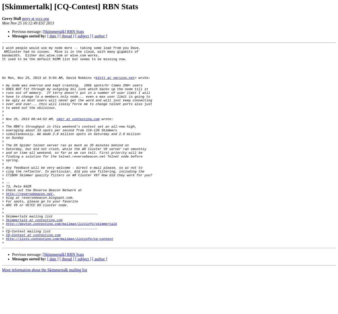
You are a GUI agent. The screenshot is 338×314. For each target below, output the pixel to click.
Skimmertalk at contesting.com (34, 255)
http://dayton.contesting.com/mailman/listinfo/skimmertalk (61, 259)
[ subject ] (83, 36)
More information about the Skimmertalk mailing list (44, 310)
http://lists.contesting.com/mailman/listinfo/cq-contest (59, 277)
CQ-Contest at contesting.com (33, 273)
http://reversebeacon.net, (30, 223)
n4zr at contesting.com (78, 134)
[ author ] (99, 36)
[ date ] (52, 36)
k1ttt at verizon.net (115, 84)
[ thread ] (67, 36)
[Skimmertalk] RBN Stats (63, 31)
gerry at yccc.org (35, 18)
